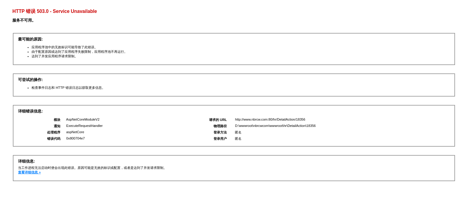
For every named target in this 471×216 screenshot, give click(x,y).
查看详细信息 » (29, 172)
